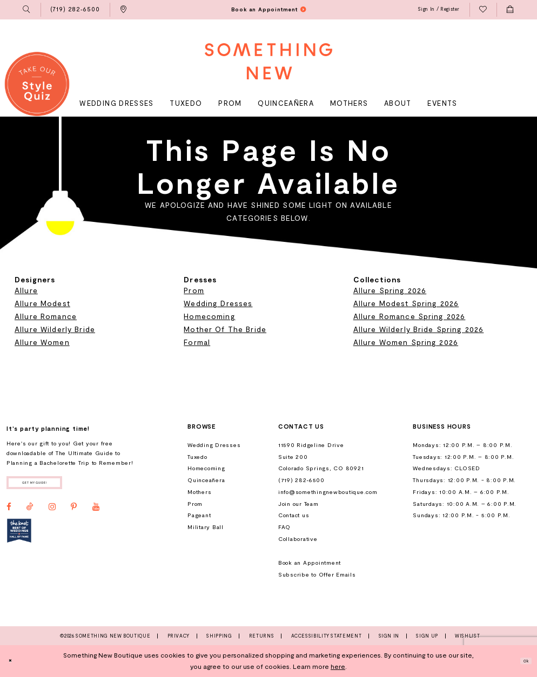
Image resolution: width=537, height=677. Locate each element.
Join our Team (298, 503)
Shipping (219, 636)
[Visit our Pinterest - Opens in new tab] (74, 513)
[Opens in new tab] (19, 537)
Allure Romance (46, 316)
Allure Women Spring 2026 (405, 342)
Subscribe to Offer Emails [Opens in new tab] (317, 574)
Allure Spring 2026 (390, 290)
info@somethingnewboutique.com (328, 492)
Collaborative (298, 539)
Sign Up (427, 636)
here (338, 666)
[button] (27, 9)
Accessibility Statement (326, 636)
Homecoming (209, 316)
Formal (197, 342)
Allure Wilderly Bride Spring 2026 (418, 329)
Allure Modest (42, 303)
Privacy (178, 636)
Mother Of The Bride (225, 329)
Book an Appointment (309, 562)
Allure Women (42, 342)
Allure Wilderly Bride (55, 329)
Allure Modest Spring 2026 (406, 303)
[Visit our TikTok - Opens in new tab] (29, 513)
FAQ (284, 527)
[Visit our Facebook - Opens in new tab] (8, 513)
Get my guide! (54, 485)
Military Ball (205, 527)
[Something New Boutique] (268, 61)
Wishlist (467, 636)
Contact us (293, 515)
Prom (194, 290)
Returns (261, 636)
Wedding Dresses (218, 303)
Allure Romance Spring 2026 (409, 316)
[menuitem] (27, 9)
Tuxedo (197, 456)
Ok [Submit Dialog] (521, 661)
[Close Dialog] (13, 660)
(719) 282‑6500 (301, 480)
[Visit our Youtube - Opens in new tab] (95, 513)
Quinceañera (206, 480)
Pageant (199, 515)
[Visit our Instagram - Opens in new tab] (52, 513)
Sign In (389, 636)
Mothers (199, 492)
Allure (26, 290)
